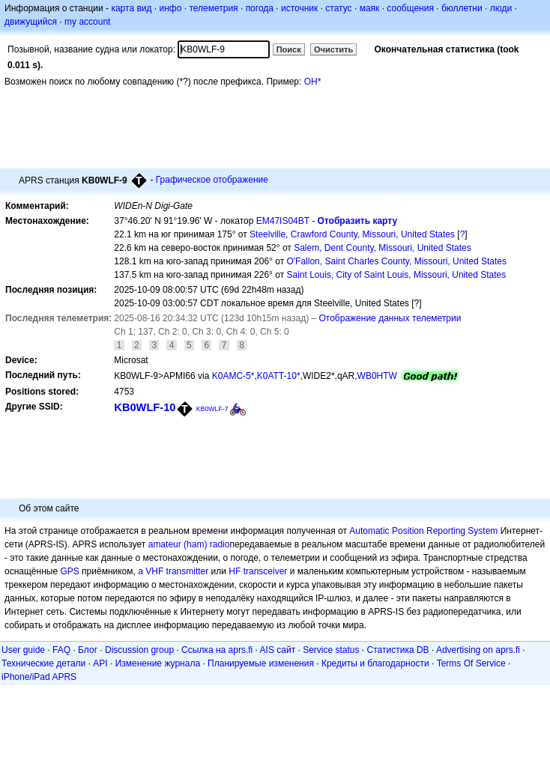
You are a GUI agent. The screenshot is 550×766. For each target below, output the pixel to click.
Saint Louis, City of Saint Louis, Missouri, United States (396, 275)
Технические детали (43, 663)
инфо (170, 8)
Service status (331, 650)
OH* (312, 81)
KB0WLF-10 (144, 407)
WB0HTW (377, 376)
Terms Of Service (471, 663)
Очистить (333, 49)
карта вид (131, 8)
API (100, 663)
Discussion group (139, 650)
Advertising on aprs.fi (478, 650)
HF (235, 571)
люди (501, 8)
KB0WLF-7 (212, 409)
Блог (87, 650)
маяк (370, 8)
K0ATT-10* (278, 376)
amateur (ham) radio (189, 544)
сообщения (410, 8)
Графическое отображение (212, 179)
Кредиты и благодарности (375, 663)
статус (338, 8)
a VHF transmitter (173, 571)
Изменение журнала (157, 663)
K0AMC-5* (233, 376)
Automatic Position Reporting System (423, 531)
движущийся (30, 21)
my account (87, 21)
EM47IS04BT (282, 221)
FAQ (61, 650)
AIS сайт (278, 650)
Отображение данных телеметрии (390, 318)
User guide (23, 650)
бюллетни (462, 8)
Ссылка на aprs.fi (217, 650)
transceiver (266, 571)
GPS (69, 571)
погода (260, 8)
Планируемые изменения (261, 663)
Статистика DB (398, 650)
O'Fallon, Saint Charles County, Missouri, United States (396, 261)
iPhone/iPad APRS (38, 677)
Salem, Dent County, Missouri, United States (382, 248)
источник (299, 8)
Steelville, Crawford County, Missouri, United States (352, 234)
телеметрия (213, 8)
